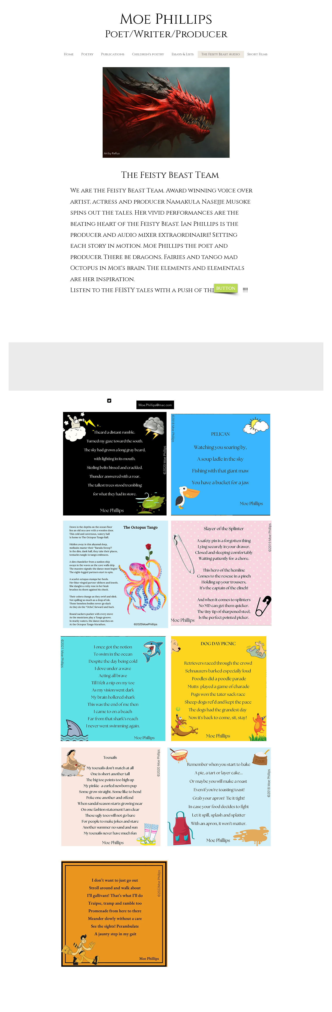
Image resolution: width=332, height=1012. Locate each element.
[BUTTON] (226, 288)
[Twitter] (109, 401)
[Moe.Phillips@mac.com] (155, 405)
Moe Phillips (166, 19)
